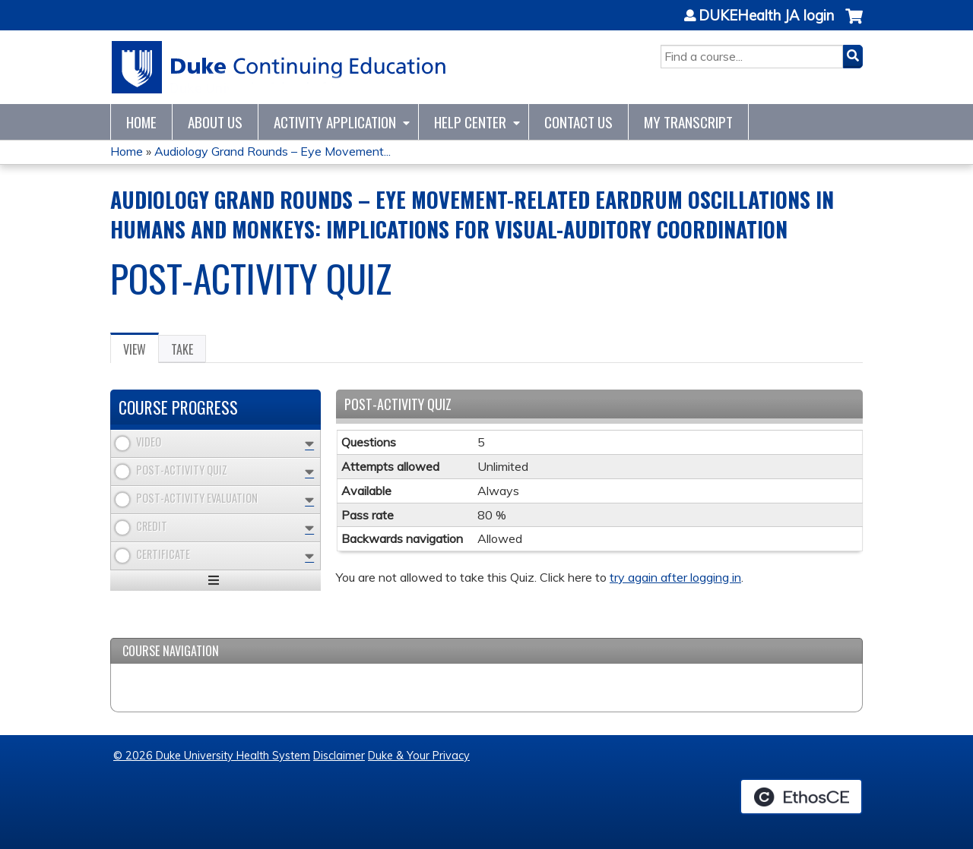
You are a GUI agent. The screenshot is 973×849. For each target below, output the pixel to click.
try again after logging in (675, 577)
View (141, 351)
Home (141, 122)
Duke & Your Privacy (419, 755)
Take (182, 349)
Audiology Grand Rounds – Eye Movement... (272, 151)
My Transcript (688, 122)
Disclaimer (339, 755)
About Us (215, 122)
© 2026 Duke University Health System (211, 755)
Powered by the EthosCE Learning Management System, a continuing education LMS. (801, 796)
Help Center (470, 122)
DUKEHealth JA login (766, 16)
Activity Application (335, 122)
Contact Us (578, 122)
